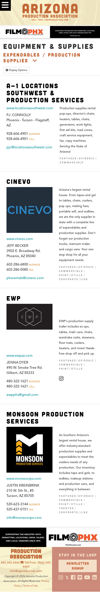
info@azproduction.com (26, 571)
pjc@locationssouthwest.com (29, 147)
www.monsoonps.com (23, 478)
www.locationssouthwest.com (29, 108)
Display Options (16, 70)
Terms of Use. (30, 585)
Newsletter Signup (78, 565)
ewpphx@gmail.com (22, 395)
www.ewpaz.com (19, 355)
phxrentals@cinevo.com (25, 278)
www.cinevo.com (19, 239)
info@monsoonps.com (24, 518)
